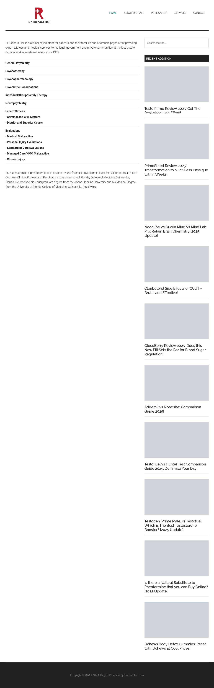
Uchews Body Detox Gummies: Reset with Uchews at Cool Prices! (175, 646)
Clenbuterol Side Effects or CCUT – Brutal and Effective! (173, 290)
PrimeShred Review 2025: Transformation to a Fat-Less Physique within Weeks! (176, 170)
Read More (89, 186)
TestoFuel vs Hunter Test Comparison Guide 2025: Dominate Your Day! (175, 466)
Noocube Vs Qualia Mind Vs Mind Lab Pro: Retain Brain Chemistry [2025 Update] (176, 231)
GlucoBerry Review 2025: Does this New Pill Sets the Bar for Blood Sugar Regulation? (175, 349)
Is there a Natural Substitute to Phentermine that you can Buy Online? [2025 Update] (176, 586)
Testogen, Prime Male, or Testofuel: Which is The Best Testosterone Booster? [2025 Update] (173, 525)
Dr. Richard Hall (39, 15)
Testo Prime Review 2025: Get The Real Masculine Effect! (173, 110)
